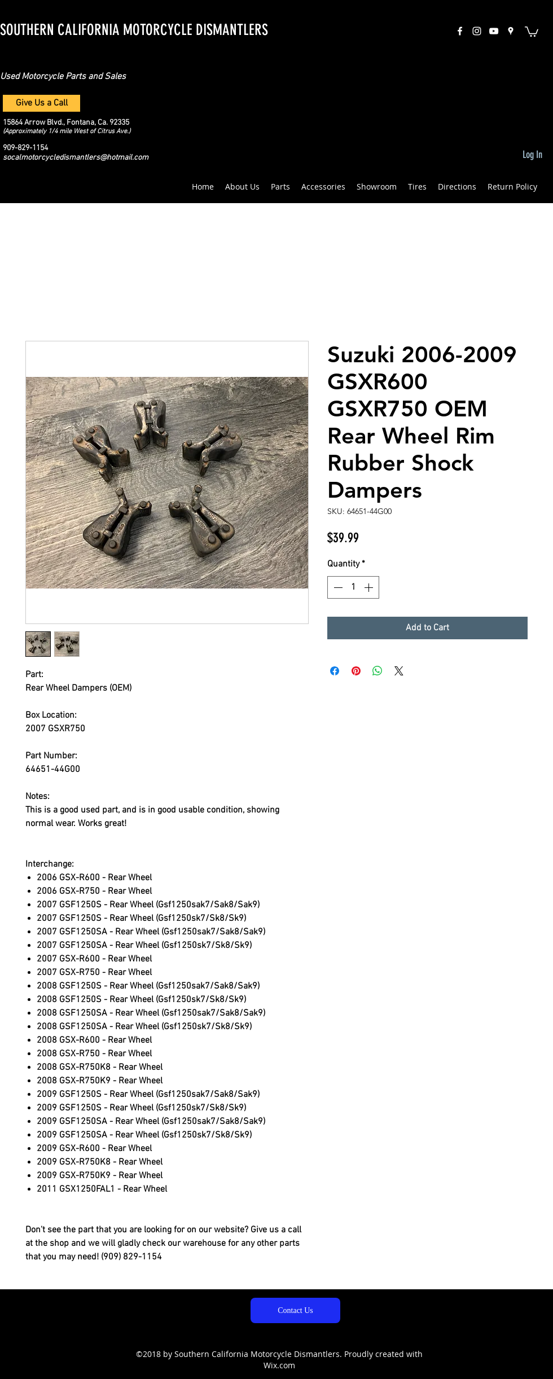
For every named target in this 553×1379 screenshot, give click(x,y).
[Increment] (370, 587)
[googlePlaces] (510, 31)
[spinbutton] (353, 587)
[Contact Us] (295, 1310)
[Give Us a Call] (41, 103)
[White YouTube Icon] (493, 31)
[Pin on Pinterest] (356, 671)
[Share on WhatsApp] (377, 671)
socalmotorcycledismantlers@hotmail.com (75, 158)
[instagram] (476, 31)
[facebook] (460, 31)
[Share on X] (399, 671)
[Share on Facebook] (334, 671)
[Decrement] (337, 587)
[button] (531, 31)
